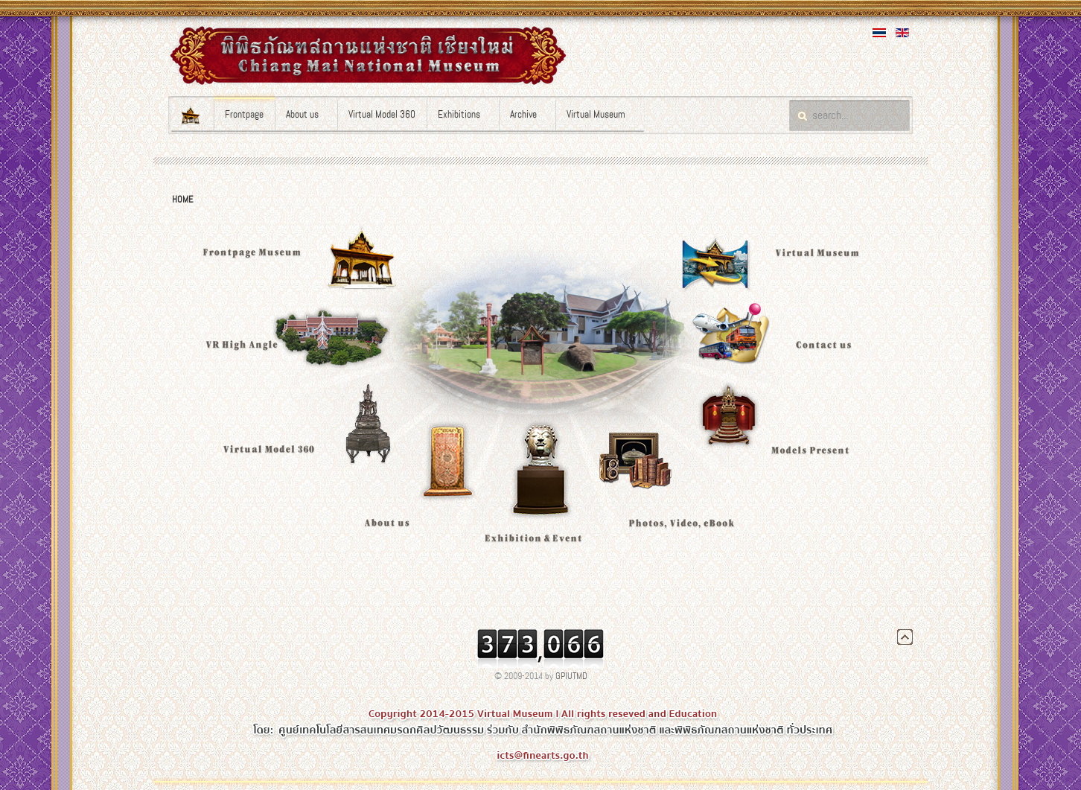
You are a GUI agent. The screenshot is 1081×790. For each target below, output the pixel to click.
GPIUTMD (571, 676)
